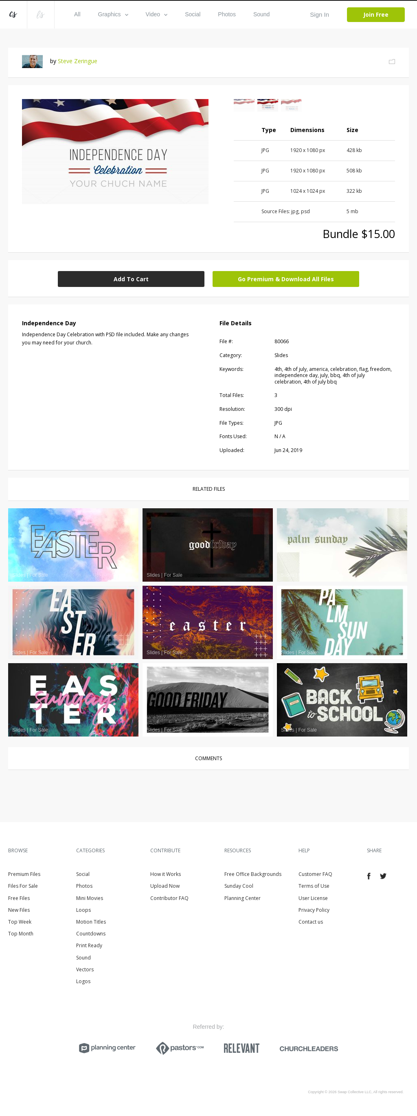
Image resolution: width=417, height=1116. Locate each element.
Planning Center (242, 898)
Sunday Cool (238, 885)
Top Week (19, 921)
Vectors (85, 969)
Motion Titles (91, 921)
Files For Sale (23, 885)
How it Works (165, 874)
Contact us (310, 921)
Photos (227, 14)
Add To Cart (131, 279)
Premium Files (24, 874)
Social (192, 14)
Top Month (20, 933)
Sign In (319, 14)
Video (157, 14)
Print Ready (89, 945)
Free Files (19, 898)
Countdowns (90, 933)
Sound (261, 14)
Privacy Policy (313, 909)
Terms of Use (313, 885)
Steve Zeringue (77, 61)
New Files (19, 909)
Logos (83, 981)
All (77, 14)
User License (313, 898)
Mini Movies (89, 898)
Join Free (375, 14)
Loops (83, 909)
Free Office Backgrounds (252, 874)
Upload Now (165, 885)
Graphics (113, 14)
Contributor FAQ (169, 898)
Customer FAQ (315, 874)
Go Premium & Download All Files (286, 279)
